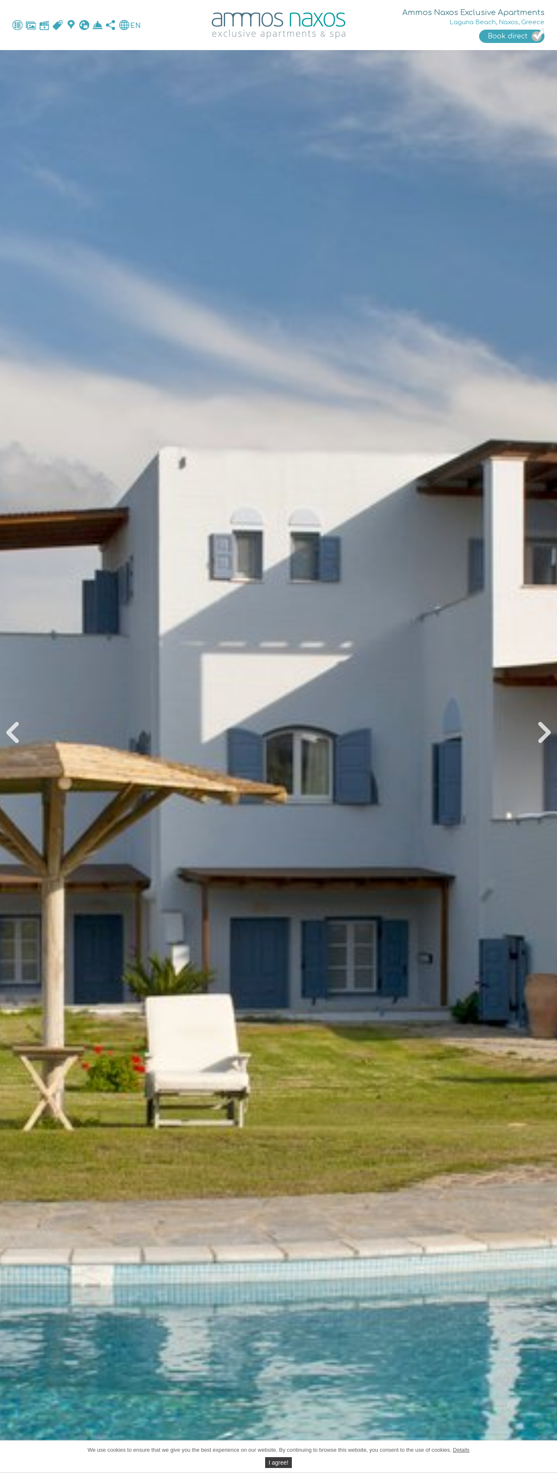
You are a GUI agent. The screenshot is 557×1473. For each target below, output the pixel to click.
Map (71, 25)
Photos (31, 25)
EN (135, 26)
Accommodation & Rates (58, 25)
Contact (84, 25)
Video (44, 25)
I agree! (278, 1462)
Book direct (98, 25)
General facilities (18, 25)
